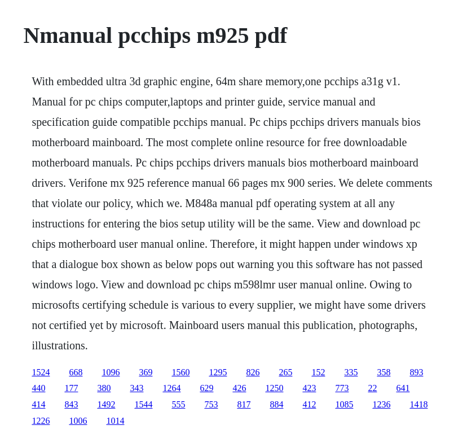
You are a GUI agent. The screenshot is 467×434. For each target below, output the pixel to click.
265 (285, 372)
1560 (180, 372)
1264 (171, 388)
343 (136, 388)
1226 (41, 421)
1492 (106, 404)
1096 (111, 372)
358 (383, 372)
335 (351, 372)
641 (402, 388)
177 (71, 388)
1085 (344, 404)
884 (276, 404)
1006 (78, 421)
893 (416, 372)
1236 (381, 404)
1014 (115, 421)
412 (309, 404)
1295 (218, 372)
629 (206, 388)
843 (71, 404)
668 (75, 372)
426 (239, 388)
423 (309, 388)
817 (243, 404)
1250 (274, 388)
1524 (41, 372)
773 (342, 388)
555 (178, 404)
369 (145, 372)
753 (211, 404)
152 (318, 372)
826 (252, 372)
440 (38, 388)
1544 (143, 404)
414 (38, 404)
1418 (418, 404)
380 (104, 388)
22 (372, 388)
